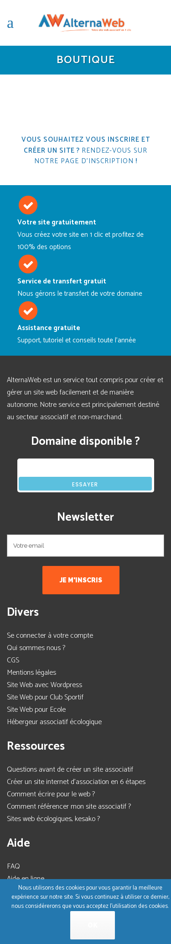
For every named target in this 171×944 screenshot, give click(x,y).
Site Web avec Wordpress (44, 685)
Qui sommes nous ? (36, 648)
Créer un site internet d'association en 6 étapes (76, 782)
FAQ (13, 866)
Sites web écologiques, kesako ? (53, 819)
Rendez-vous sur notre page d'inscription (91, 156)
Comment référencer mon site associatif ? (69, 806)
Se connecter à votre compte (50, 635)
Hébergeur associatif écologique (54, 722)
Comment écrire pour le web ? (51, 794)
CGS (13, 660)
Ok (93, 925)
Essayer (85, 484)
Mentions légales (31, 673)
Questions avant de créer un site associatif (70, 769)
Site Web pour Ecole (36, 710)
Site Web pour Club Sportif (45, 697)
